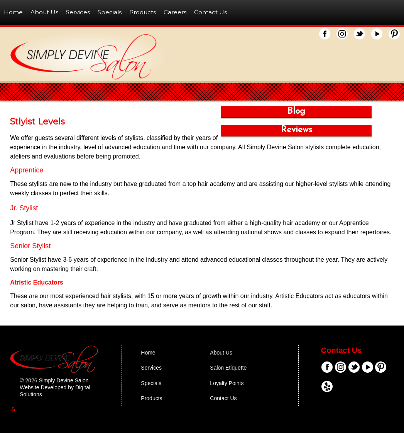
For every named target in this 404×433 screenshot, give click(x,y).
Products (142, 12)
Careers (175, 12)
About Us (44, 12)
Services (78, 12)
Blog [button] (296, 111)
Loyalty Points (226, 383)
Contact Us (210, 12)
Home (13, 12)
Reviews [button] (296, 130)
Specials (110, 12)
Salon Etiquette (228, 368)
